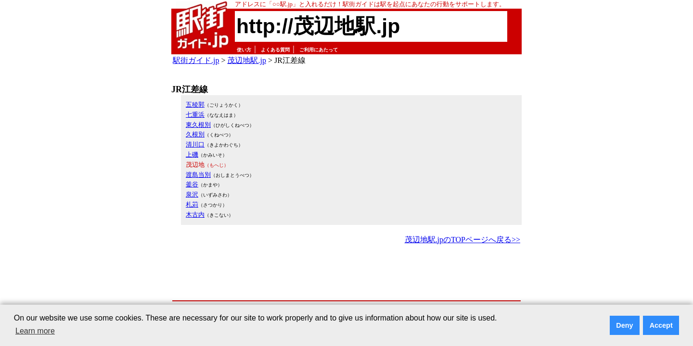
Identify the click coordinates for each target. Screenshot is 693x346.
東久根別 (198, 124)
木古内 (195, 214)
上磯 (192, 154)
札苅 (192, 204)
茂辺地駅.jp (246, 60)
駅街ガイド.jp (196, 60)
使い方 (244, 49)
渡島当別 (198, 174)
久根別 (195, 134)
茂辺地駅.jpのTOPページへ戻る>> (462, 239)
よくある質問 (275, 49)
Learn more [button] (35, 331)
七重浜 (195, 114)
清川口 (195, 144)
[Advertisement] (346, 273)
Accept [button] (661, 325)
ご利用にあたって (318, 49)
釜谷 (192, 184)
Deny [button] (624, 325)
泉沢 (192, 194)
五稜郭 (195, 104)
